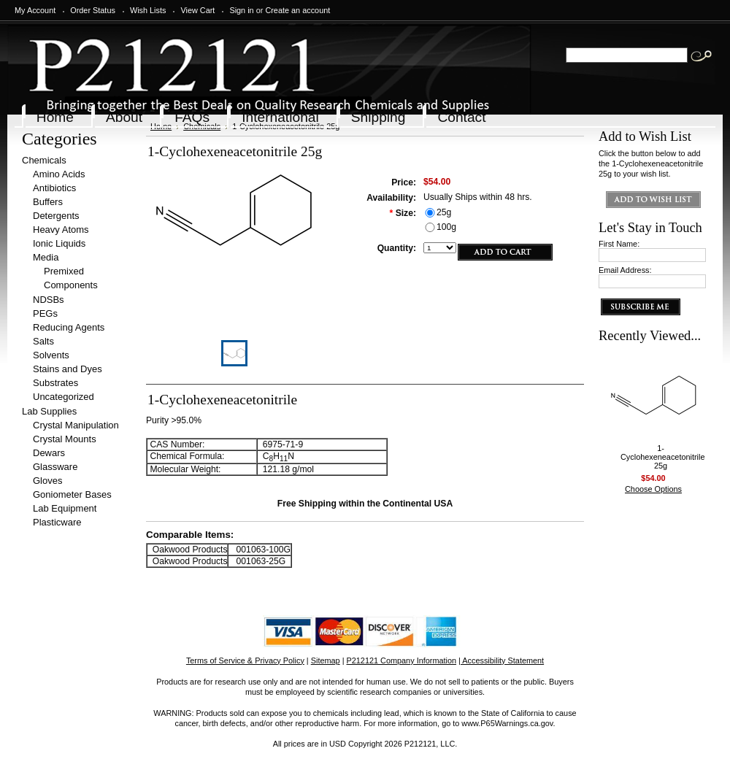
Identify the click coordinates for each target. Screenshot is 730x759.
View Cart (197, 10)
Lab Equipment (64, 508)
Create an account (297, 10)
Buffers (48, 201)
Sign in (241, 10)
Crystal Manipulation (76, 425)
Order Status (92, 10)
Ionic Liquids (59, 243)
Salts (43, 341)
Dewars (49, 452)
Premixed (64, 271)
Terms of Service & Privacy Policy (245, 660)
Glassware (55, 466)
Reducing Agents (68, 327)
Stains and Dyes (67, 368)
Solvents (51, 355)
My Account (35, 10)
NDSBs (48, 299)
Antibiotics (54, 187)
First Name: (619, 243)
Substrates (55, 382)
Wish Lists (148, 10)
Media (45, 257)
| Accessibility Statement (501, 660)
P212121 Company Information (402, 660)
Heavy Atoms (61, 229)
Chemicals (44, 160)
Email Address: (625, 270)
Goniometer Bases (72, 494)
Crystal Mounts (64, 439)
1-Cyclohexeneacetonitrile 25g (662, 457)
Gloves (47, 480)
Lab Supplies (49, 411)
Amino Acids (59, 174)
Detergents (56, 215)
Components (71, 285)
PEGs (45, 313)
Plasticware (57, 522)
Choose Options (653, 489)
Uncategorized (63, 396)
